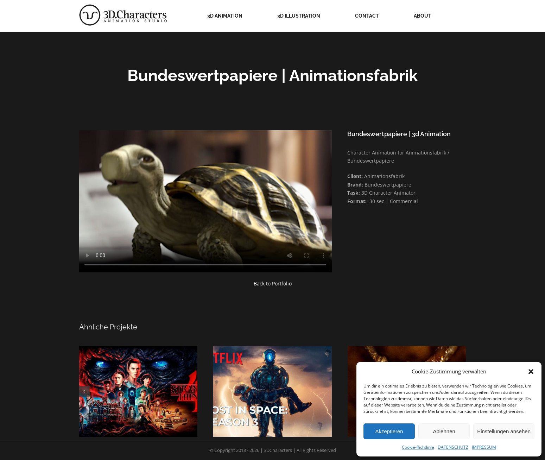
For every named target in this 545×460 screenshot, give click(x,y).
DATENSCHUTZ (453, 447)
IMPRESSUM (484, 447)
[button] (530, 371)
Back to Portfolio (273, 283)
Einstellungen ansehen (504, 431)
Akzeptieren (389, 431)
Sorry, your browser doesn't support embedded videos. (205, 201)
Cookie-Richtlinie (418, 447)
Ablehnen (444, 431)
